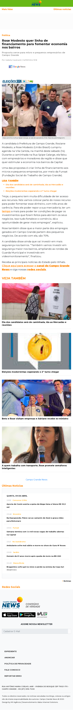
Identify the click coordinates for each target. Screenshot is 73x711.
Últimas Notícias (12, 485)
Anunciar (9, 657)
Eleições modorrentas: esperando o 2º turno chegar (31, 191)
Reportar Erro (13, 676)
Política (6, 35)
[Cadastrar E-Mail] (35, 631)
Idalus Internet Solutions (47, 702)
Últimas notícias (62, 9)
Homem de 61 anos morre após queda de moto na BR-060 (34, 556)
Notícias (66, 581)
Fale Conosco (12, 670)
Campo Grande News (36, 479)
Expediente (10, 651)
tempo (6, 211)
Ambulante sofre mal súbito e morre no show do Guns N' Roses (36, 545)
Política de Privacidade (17, 664)
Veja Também (14, 278)
